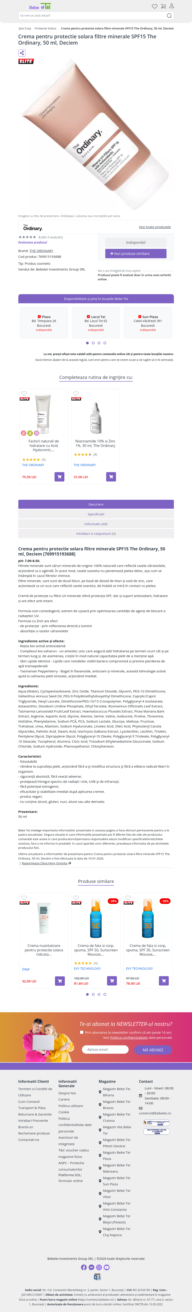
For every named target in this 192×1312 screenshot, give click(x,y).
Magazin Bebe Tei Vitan (114, 1193)
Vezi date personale (137, 1037)
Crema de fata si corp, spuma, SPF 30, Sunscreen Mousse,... (148, 950)
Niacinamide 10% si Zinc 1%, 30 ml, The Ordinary (95, 443)
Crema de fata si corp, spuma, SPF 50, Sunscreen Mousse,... (96, 950)
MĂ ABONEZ (153, 1050)
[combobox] (96, 15)
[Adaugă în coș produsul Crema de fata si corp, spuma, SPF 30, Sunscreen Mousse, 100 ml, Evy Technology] (164, 981)
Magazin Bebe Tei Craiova (114, 1117)
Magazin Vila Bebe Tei (115, 1130)
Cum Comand (29, 1101)
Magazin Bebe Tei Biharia (114, 1092)
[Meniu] (21, 6)
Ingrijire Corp (22, 28)
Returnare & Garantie (35, 1114)
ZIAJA (26, 969)
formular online (71, 1180)
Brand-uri (25, 1127)
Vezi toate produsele (155, 227)
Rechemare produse (34, 1133)
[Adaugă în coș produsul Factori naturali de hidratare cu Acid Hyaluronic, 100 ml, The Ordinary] (59, 476)
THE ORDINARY (41, 250)
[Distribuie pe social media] (21, 53)
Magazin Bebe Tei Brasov (114, 1104)
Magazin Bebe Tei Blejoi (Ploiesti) (114, 1219)
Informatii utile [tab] (96, 524)
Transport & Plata (32, 1107)
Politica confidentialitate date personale (75, 1124)
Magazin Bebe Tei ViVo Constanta (114, 1206)
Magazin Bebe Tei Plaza (114, 1155)
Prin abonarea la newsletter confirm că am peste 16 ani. (128, 1032)
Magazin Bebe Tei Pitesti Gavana (114, 1142)
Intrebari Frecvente (33, 1120)
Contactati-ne (28, 1139)
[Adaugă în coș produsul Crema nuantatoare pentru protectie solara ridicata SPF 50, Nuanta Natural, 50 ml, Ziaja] (60, 981)
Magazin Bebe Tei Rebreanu (114, 1168)
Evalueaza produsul (32, 242)
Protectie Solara (45, 28)
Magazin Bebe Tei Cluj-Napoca (114, 1231)
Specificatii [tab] (96, 514)
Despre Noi (67, 1093)
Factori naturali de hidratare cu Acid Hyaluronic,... (44, 445)
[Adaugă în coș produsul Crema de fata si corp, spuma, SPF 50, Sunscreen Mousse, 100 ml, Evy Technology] (112, 981)
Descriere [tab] (96, 504)
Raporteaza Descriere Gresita (46, 863)
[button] (87, 343)
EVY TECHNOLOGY (87, 968)
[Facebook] (84, 1267)
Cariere (64, 1099)
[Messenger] (91, 1267)
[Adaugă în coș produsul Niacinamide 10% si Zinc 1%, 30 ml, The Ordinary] (111, 476)
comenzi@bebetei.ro (155, 1113)
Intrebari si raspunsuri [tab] (96, 533)
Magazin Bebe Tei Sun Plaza (114, 1181)
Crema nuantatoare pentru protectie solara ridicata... (44, 950)
